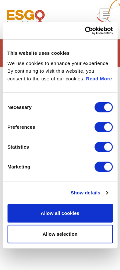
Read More (99, 78)
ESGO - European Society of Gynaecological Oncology (26, 19)
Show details (85, 192)
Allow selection (60, 234)
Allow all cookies (60, 213)
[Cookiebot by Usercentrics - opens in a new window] (85, 30)
